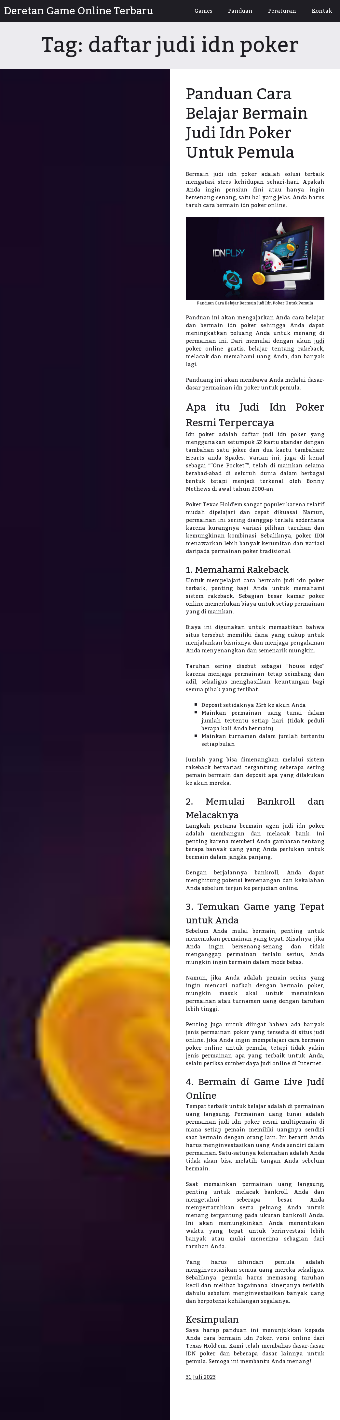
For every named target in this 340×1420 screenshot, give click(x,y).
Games (203, 11)
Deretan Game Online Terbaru (78, 11)
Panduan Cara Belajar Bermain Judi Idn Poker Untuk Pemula (247, 123)
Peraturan (282, 11)
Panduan (240, 11)
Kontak (322, 11)
